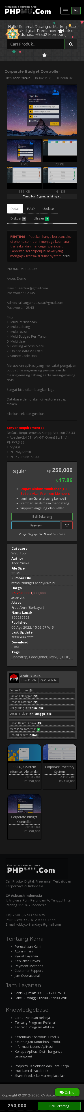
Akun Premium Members (51, 493)
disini (66, 256)
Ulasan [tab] (41, 218)
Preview (36, 525)
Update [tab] (48, 208)
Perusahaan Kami (28, 946)
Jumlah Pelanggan (24, 696)
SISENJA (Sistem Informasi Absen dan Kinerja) (24, 772)
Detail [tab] (14, 208)
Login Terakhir (31, 714)
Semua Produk (21, 690)
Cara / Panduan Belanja (32, 1017)
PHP (65, 656)
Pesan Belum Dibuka (26, 723)
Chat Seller (49, 680)
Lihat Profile (29, 680)
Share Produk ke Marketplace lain (40, 1075)
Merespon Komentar (25, 729)
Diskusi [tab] (18, 218)
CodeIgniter (38, 656)
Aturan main (24, 951)
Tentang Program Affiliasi (34, 1027)
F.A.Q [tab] (31, 208)
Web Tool (18, 553)
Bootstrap (19, 656)
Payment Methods (29, 965)
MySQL (54, 656)
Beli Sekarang (42, 516)
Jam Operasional (27, 975)
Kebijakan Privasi (28, 961)
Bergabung (27, 708)
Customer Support (29, 970)
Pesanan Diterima (24, 702)
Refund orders (24, 735)
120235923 (20, 617)
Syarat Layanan (26, 956)
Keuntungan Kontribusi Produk (38, 1041)
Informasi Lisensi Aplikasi (34, 1046)
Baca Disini (59, 534)
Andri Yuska (21, 78)
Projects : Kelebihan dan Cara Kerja (42, 1066)
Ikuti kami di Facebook (31, 1070)
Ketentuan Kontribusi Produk (37, 1036)
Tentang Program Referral (35, 1022)
